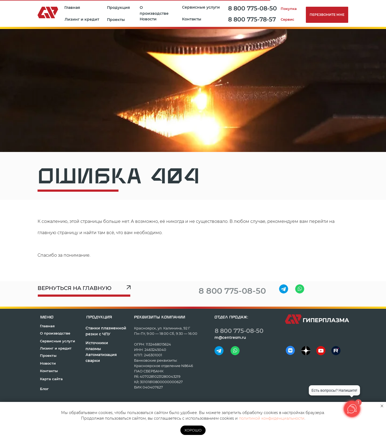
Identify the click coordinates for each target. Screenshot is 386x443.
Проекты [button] (116, 19)
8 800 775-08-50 (252, 8)
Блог (44, 389)
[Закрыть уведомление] (382, 406)
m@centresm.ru (230, 337)
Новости (148, 19)
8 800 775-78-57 (252, 19)
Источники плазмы (97, 345)
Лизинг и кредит (82, 19)
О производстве (154, 10)
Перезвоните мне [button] (327, 15)
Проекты (48, 355)
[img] (283, 288)
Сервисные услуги (201, 7)
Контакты (191, 19)
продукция (99, 317)
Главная (72, 7)
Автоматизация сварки (101, 357)
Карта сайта (51, 379)
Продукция (118, 7)
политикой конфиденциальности (272, 418)
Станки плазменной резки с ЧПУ (106, 331)
